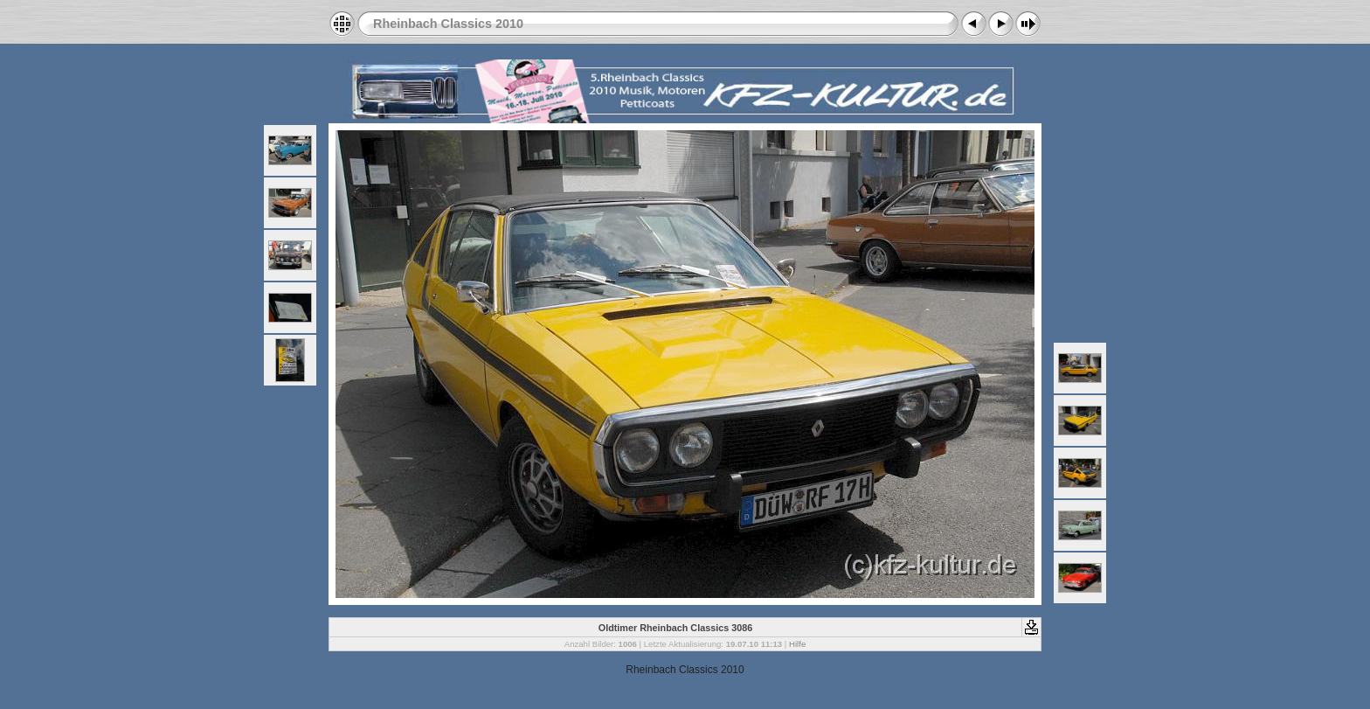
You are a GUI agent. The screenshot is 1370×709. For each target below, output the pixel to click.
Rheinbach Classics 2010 (448, 24)
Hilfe (797, 644)
